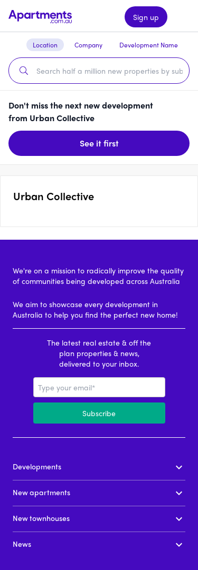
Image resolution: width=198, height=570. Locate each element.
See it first (99, 143)
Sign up (146, 17)
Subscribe (99, 413)
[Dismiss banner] (181, 112)
